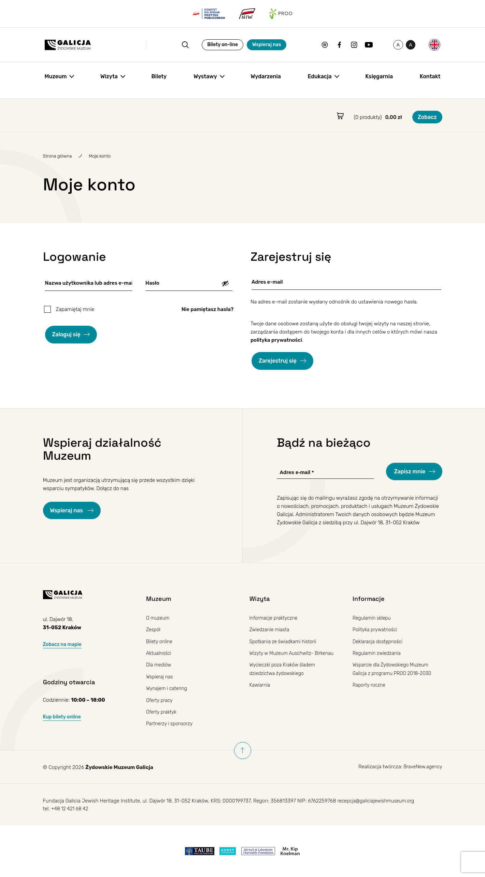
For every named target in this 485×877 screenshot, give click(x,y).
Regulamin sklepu (373, 618)
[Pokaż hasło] (225, 283)
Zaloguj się (66, 334)
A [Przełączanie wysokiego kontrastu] (401, 48)
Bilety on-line (188, 46)
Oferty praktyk (162, 711)
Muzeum (56, 79)
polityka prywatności (276, 340)
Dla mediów (159, 664)
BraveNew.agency (421, 766)
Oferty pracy (160, 699)
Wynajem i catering (168, 688)
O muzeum (158, 618)
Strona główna (57, 156)
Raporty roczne (370, 684)
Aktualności (159, 653)
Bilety (159, 79)
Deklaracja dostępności (379, 641)
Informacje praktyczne (275, 618)
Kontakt (430, 79)
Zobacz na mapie (63, 644)
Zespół (153, 629)
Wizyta (109, 79)
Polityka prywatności (376, 629)
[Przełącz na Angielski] (434, 46)
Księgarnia (379, 79)
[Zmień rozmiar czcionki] (385, 46)
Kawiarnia (260, 692)
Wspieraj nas (232, 46)
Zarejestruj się (278, 360)
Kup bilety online (63, 716)
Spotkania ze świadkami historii (285, 641)
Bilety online (160, 641)
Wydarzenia (266, 79)
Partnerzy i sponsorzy (171, 722)
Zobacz (427, 117)
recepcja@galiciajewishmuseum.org (378, 801)
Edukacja (319, 79)
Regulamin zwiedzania (378, 653)
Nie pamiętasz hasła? (207, 309)
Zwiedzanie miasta (270, 629)
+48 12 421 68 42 (71, 809)
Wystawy (205, 79)
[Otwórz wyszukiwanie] (141, 46)
